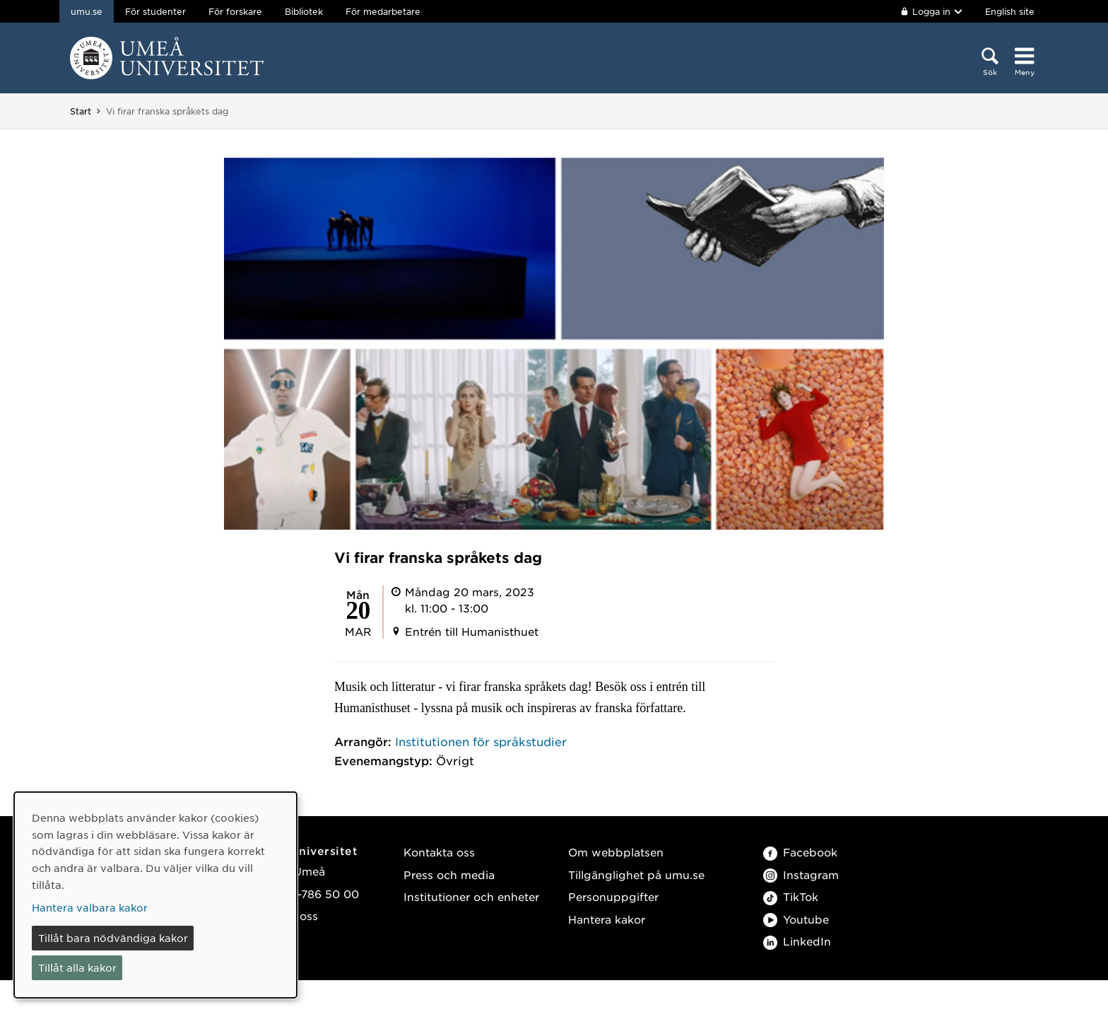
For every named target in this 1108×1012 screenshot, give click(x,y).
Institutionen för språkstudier (481, 741)
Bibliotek (304, 11)
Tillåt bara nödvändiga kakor (113, 937)
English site (1010, 11)
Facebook (800, 852)
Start (80, 111)
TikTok (790, 896)
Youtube (796, 919)
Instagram (801, 874)
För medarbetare (383, 11)
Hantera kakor (606, 919)
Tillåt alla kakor (77, 967)
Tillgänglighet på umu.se (636, 874)
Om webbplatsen (616, 852)
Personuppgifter (613, 896)
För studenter (155, 11)
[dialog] (155, 895)
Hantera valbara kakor (90, 907)
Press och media (449, 874)
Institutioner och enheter (471, 896)
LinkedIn (797, 941)
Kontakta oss (439, 852)
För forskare (235, 11)
